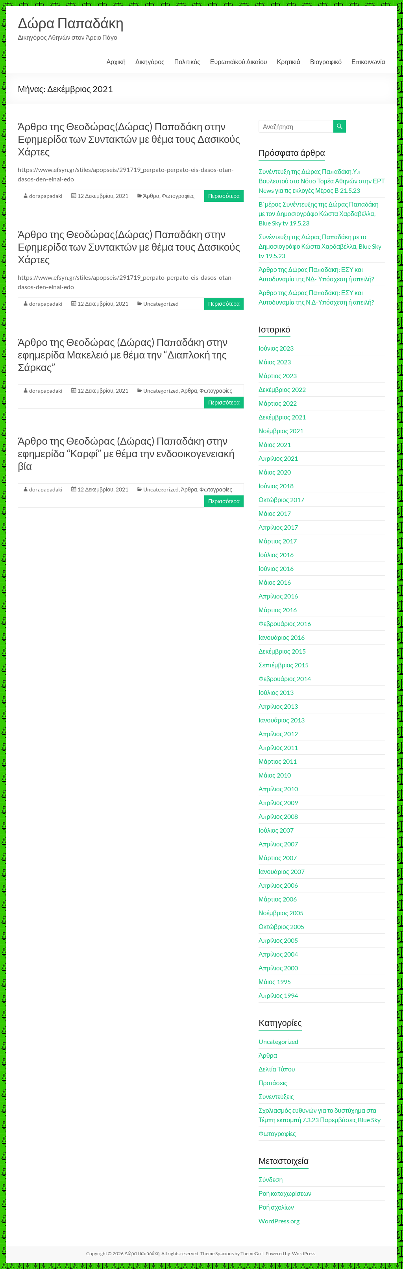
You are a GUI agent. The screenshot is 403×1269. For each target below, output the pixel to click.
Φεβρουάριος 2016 (285, 623)
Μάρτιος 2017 (278, 541)
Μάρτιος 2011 (278, 761)
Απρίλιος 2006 (278, 885)
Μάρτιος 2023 (278, 375)
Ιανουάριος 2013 (282, 720)
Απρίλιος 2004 (278, 954)
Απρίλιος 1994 (278, 995)
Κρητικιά (288, 61)
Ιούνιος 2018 (276, 485)
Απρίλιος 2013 (278, 706)
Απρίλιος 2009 (278, 802)
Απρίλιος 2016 (278, 596)
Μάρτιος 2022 (278, 403)
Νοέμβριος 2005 (281, 912)
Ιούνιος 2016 (276, 568)
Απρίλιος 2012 (278, 733)
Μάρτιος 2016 (278, 609)
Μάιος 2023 (275, 362)
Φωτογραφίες (178, 195)
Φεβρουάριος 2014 (285, 678)
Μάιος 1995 (275, 981)
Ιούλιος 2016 (276, 554)
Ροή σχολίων (276, 1207)
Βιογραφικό (326, 61)
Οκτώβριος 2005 (282, 926)
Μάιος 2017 (275, 513)
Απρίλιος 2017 (278, 527)
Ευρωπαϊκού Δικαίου (238, 61)
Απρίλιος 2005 (278, 940)
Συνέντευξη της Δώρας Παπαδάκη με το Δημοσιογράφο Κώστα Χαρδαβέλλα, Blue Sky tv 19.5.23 (320, 246)
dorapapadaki (46, 195)
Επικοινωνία (368, 61)
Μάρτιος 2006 (278, 899)
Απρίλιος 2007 (278, 844)
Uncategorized (161, 303)
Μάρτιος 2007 (278, 857)
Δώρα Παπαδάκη (71, 22)
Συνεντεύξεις (276, 1096)
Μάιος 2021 (275, 444)
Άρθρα (151, 195)
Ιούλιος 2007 (276, 830)
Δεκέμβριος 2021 (282, 417)
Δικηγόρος (150, 61)
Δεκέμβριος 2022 (282, 389)
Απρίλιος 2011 (278, 747)
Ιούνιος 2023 (276, 348)
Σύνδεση (271, 1179)
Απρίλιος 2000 (278, 968)
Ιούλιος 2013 (276, 692)
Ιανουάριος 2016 (282, 637)
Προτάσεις (273, 1082)
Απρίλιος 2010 (278, 788)
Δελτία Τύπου (277, 1069)
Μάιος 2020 (275, 472)
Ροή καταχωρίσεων (285, 1193)
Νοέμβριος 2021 (281, 430)
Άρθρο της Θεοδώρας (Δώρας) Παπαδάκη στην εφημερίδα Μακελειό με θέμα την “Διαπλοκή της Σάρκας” (122, 354)
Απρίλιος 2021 (278, 458)
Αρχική (116, 61)
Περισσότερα (224, 195)
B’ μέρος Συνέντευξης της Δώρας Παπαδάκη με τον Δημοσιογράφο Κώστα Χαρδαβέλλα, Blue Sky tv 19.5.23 (319, 213)
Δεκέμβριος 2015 (282, 651)
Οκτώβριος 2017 (282, 499)
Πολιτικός (187, 61)
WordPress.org (279, 1221)
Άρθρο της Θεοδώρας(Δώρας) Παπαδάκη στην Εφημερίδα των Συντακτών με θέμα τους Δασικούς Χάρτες (129, 139)
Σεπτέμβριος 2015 (284, 665)
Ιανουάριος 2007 (282, 871)
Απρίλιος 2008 (278, 816)
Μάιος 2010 (275, 775)
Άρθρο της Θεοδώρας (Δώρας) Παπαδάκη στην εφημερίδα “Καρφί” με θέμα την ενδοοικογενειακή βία (126, 453)
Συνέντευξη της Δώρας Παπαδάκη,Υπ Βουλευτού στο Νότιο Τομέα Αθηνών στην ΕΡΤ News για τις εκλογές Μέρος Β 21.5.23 (322, 181)
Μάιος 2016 (275, 582)
